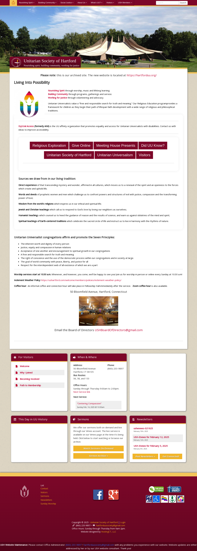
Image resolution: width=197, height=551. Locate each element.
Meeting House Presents (115, 145)
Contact (44, 488)
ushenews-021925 (143, 428)
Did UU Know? (152, 145)
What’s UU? (96, 3)
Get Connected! (171, 456)
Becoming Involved (27, 378)
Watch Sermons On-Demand (98, 448)
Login (122, 522)
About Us (81, 3)
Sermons (83, 419)
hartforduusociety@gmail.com (110, 525)
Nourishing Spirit (26, 3)
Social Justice (66, 3)
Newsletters (46, 499)
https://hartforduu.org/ (142, 75)
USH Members (124, 3)
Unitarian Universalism (115, 155)
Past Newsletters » (145, 456)
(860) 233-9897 (73, 544)
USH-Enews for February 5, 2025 (151, 445)
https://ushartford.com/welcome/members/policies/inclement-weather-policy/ (81, 280)
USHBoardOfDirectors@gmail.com (119, 330)
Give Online (81, 145)
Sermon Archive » (98, 456)
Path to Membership (28, 385)
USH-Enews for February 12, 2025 (151, 437)
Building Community (46, 3)
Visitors (109, 3)
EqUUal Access (26, 126)
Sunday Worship (48, 503)
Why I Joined (24, 372)
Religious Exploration (49, 145)
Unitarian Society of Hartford (50, 60)
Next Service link (81, 391)
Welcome (13, 2)
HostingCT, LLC (108, 531)
